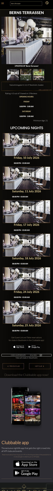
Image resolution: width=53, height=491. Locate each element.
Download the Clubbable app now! (26, 375)
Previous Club (13, 366)
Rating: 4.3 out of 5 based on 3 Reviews (21, 93)
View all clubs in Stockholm (26, 358)
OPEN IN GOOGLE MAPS (45, 90)
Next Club (39, 366)
